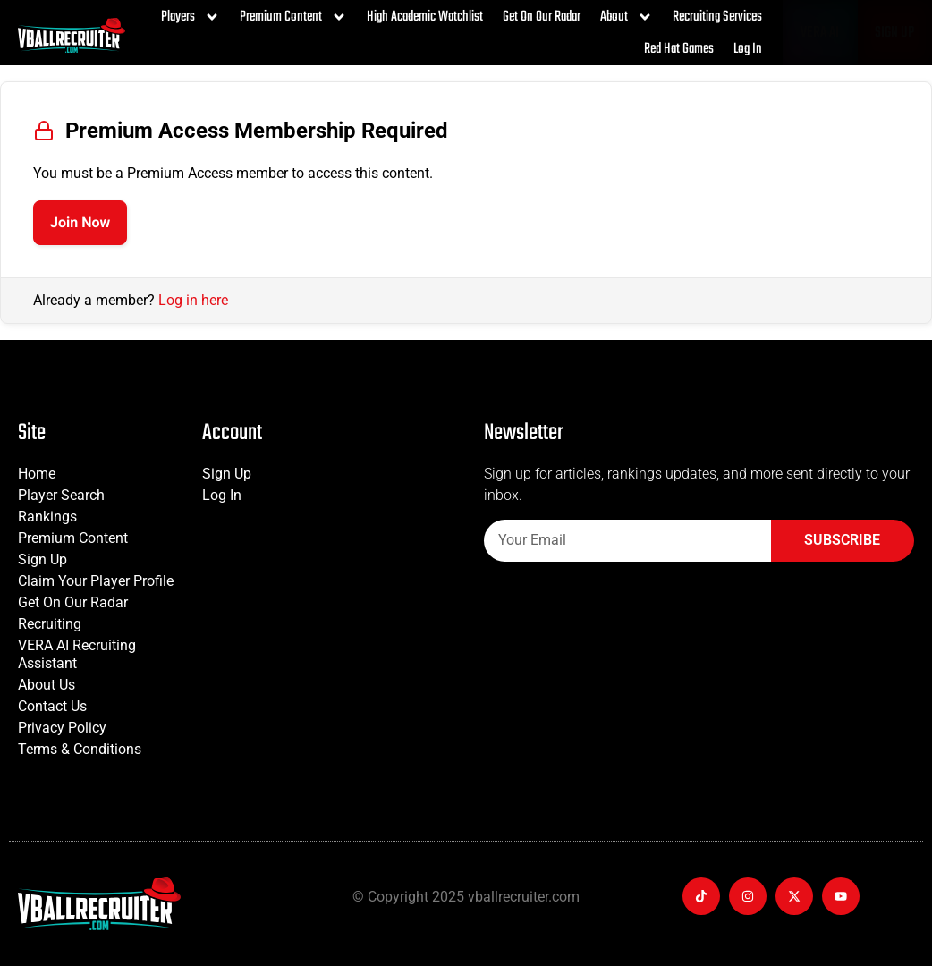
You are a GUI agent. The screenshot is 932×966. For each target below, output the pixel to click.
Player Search (61, 495)
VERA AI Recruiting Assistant (77, 654)
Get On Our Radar (541, 17)
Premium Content (293, 17)
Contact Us (52, 706)
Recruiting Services (717, 17)
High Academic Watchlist (425, 17)
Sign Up (42, 559)
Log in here (193, 300)
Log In (747, 49)
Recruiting (49, 623)
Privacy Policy (62, 727)
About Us (46, 684)
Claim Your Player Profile (96, 580)
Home (36, 473)
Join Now (80, 222)
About (626, 17)
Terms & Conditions (79, 749)
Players (190, 17)
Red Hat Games (679, 49)
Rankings (47, 516)
